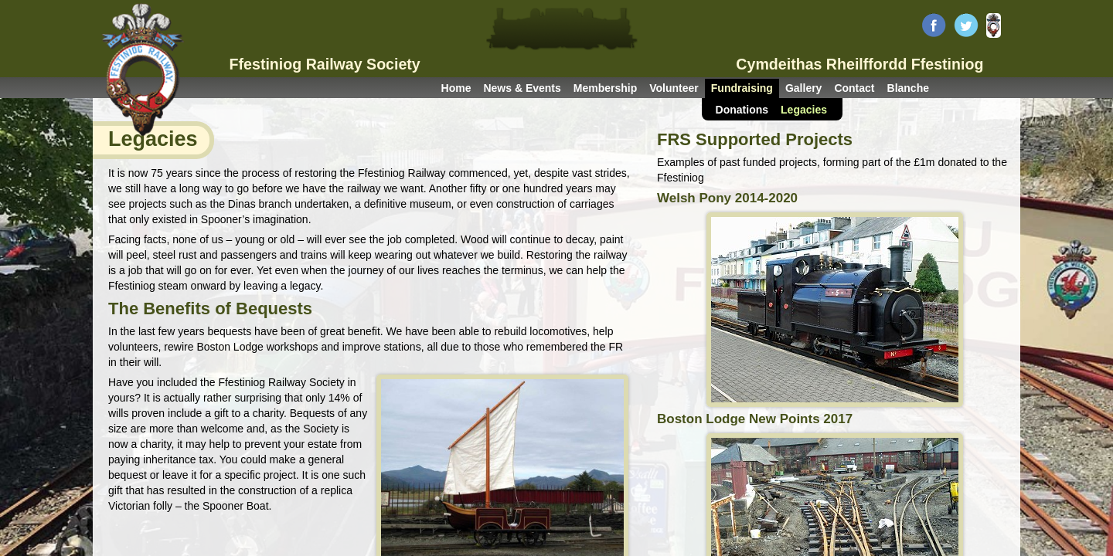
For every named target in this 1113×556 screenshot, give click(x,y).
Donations (742, 109)
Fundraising (742, 88)
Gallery (803, 88)
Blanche (908, 88)
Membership (605, 88)
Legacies (804, 109)
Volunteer (674, 88)
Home (456, 88)
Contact (854, 88)
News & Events (521, 88)
